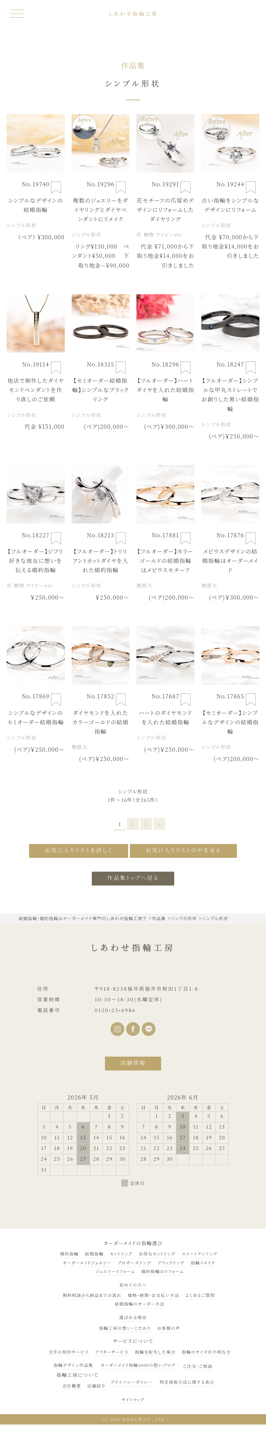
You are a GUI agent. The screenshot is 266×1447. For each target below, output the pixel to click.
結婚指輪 (94, 1254)
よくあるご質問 (200, 1295)
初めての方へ (133, 1285)
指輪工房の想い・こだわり (125, 1328)
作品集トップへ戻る (133, 878)
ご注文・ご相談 (198, 1366)
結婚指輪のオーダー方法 (140, 1304)
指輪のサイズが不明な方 (206, 1352)
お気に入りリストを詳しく (78, 850)
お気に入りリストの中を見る (183, 850)
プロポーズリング (134, 1262)
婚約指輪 (69, 1254)
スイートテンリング (200, 1254)
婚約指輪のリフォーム (162, 1271)
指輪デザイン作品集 (74, 1365)
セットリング (121, 1254)
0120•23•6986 (115, 1010)
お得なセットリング (157, 1254)
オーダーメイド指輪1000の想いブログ (137, 1365)
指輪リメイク (203, 1262)
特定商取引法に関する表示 (187, 1382)
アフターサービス (112, 1352)
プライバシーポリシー (131, 1382)
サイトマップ (133, 1399)
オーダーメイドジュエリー (87, 1262)
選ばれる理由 (133, 1317)
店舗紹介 (96, 1386)
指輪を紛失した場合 (155, 1352)
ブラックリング (170, 1262)
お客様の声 (168, 1328)
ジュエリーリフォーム (115, 1271)
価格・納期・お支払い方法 (153, 1295)
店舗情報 (133, 1063)
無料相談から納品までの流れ (92, 1295)
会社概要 (71, 1386)
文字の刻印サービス (68, 1352)
